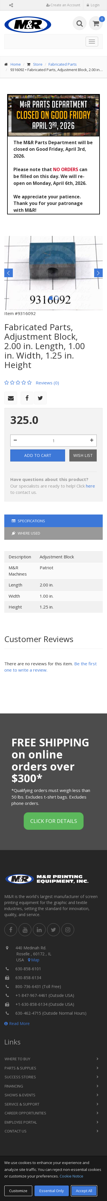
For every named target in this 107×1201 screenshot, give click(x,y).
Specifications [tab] (28, 520)
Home (16, 64)
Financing (14, 1086)
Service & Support (22, 1104)
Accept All (84, 1190)
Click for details (53, 820)
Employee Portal (21, 1122)
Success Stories (20, 1076)
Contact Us (16, 1131)
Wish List (83, 455)
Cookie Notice (71, 1176)
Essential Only (51, 1190)
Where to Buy (17, 1058)
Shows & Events (20, 1095)
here (90, 486)
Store (38, 64)
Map (33, 960)
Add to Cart (37, 455)
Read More (17, 1023)
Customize (18, 1190)
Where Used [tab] (26, 533)
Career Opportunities (25, 1113)
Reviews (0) (47, 383)
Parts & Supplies (20, 1068)
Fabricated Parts (63, 64)
